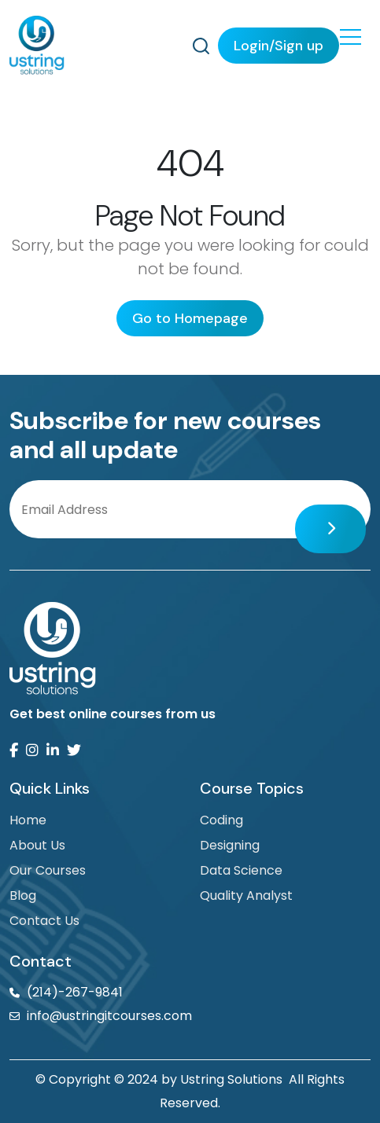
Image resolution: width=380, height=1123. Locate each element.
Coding (221, 820)
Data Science (241, 870)
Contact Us (44, 921)
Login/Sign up (278, 45)
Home (27, 820)
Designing (230, 845)
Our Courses (47, 870)
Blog (22, 895)
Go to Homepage (190, 318)
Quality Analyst (246, 895)
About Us (37, 845)
